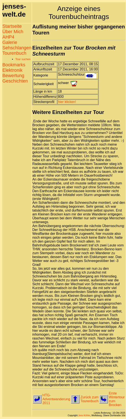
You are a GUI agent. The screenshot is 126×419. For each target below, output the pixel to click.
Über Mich (12, 31)
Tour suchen (23, 59)
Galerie (9, 42)
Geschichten (15, 81)
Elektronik (12, 70)
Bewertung (13, 75)
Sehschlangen (16, 47)
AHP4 (8, 37)
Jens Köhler (84, 415)
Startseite (12, 26)
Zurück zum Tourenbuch (89, 399)
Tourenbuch (14, 53)
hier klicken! (67, 102)
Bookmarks (13, 64)
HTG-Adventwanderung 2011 (56, 399)
